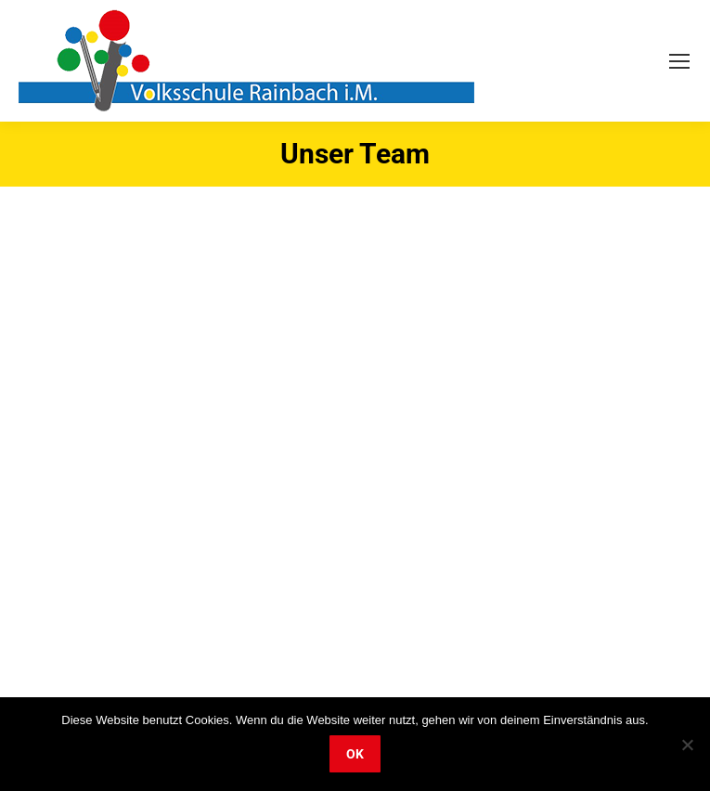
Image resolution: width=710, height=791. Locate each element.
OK (355, 753)
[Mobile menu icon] (679, 61)
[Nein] (687, 744)
